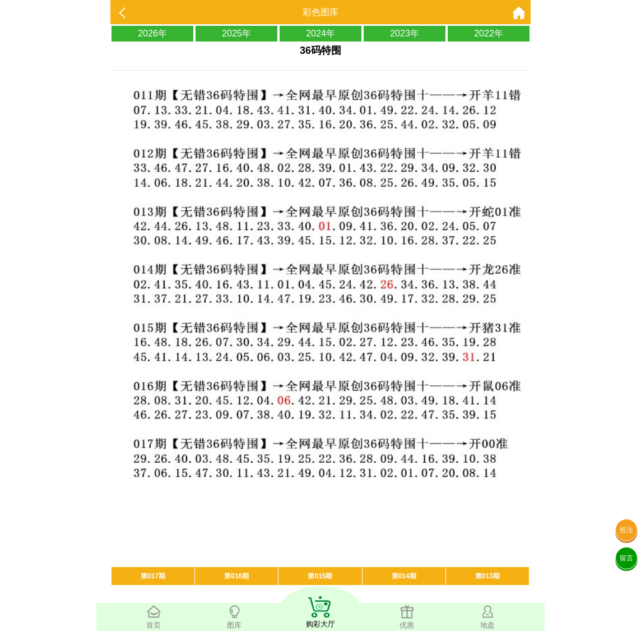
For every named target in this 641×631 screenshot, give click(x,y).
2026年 (152, 33)
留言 (626, 558)
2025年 (236, 33)
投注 (626, 530)
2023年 (404, 33)
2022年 (488, 33)
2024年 (320, 33)
